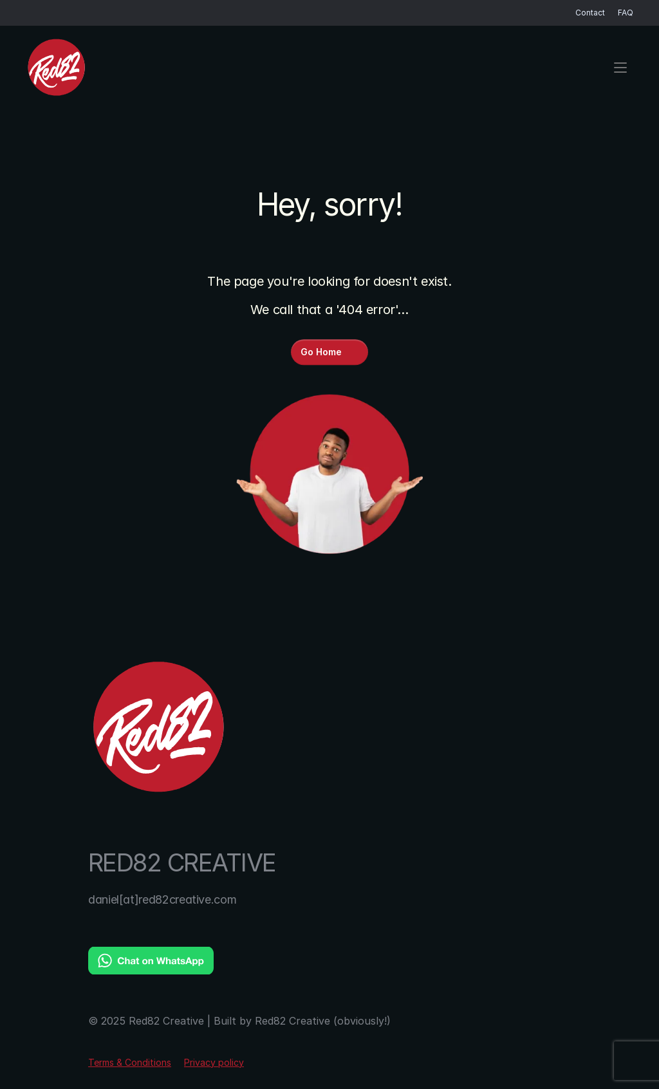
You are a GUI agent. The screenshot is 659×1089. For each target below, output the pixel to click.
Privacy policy (214, 1062)
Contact (590, 12)
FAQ (625, 12)
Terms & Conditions (129, 1062)
